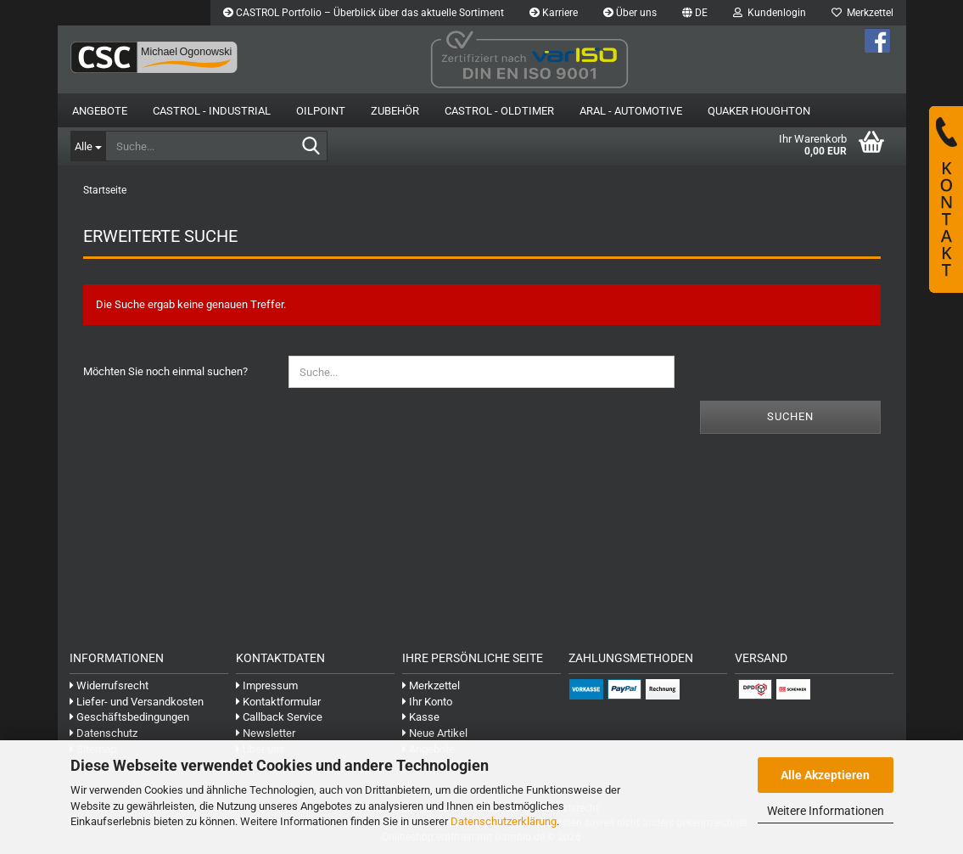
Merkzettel (862, 13)
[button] (694, 12)
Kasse (421, 717)
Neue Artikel (435, 733)
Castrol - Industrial (212, 110)
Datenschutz (103, 733)
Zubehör (395, 110)
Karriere (553, 13)
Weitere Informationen (825, 810)
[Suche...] (87, 146)
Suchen (790, 416)
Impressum (267, 685)
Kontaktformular (278, 701)
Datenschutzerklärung (504, 821)
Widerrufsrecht (109, 685)
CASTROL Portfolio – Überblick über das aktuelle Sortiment (363, 13)
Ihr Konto (427, 701)
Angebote (99, 110)
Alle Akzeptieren (825, 775)
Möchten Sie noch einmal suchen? (165, 371)
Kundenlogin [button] (769, 13)
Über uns (630, 13)
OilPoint (320, 110)
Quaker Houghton (759, 110)
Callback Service (279, 717)
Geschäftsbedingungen (129, 717)
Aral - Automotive (630, 110)
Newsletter (265, 733)
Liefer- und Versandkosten (137, 701)
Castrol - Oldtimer (499, 110)
